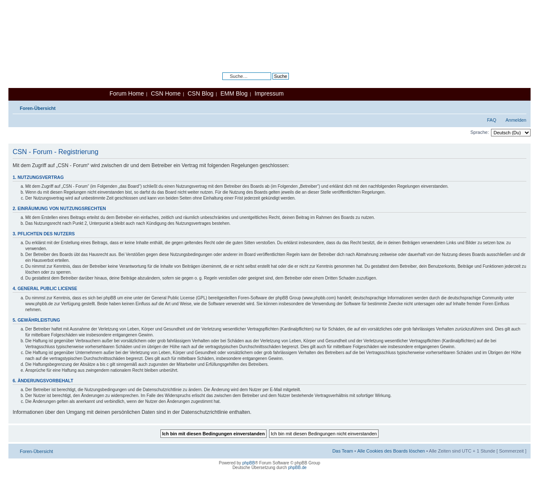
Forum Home (126, 93)
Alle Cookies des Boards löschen (391, 450)
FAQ (491, 120)
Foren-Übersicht (38, 108)
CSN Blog (200, 93)
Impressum (269, 93)
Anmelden (515, 120)
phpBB (248, 463)
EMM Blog (234, 93)
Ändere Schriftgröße (520, 106)
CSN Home (166, 93)
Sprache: (479, 132)
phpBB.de (297, 467)
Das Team (342, 450)
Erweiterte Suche (271, 82)
